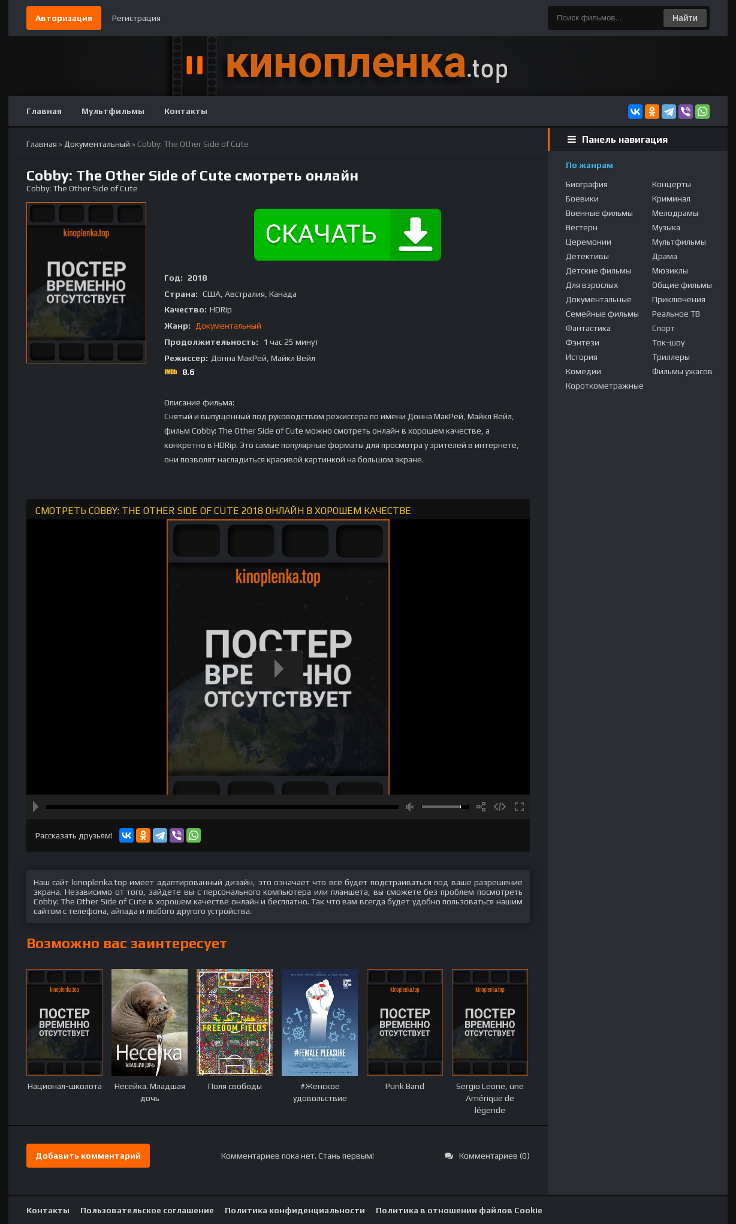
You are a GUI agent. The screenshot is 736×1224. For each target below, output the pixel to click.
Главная (44, 111)
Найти (685, 18)
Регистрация (136, 18)
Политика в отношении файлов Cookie (459, 1210)
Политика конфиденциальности (295, 1210)
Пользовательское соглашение (147, 1210)
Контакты (185, 111)
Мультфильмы (113, 111)
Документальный (228, 325)
